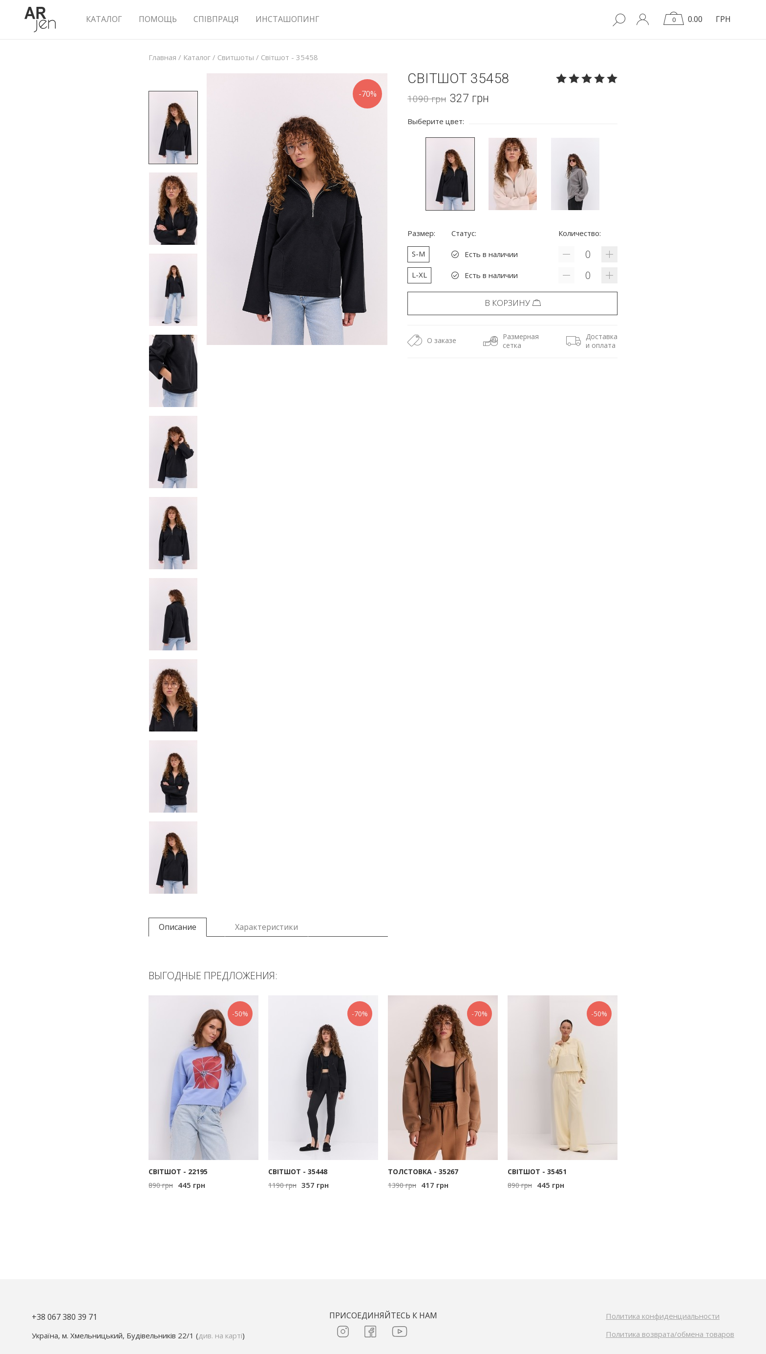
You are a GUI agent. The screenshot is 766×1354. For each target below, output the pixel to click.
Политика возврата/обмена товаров (670, 1334)
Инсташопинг (287, 19)
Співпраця (216, 19)
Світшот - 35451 (537, 1171)
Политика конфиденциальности (663, 1316)
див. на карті (220, 1335)
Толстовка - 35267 (423, 1171)
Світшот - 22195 (178, 1171)
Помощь (158, 19)
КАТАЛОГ (104, 19)
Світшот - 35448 (297, 1171)
